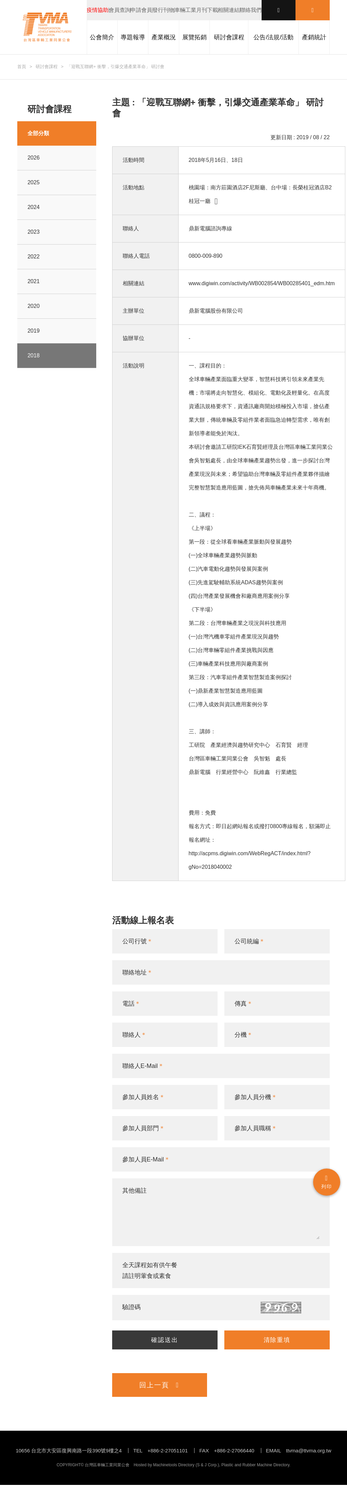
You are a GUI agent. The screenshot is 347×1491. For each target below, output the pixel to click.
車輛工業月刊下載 (196, 10)
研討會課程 (47, 66)
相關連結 (229, 10)
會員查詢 (119, 10)
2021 (33, 281)
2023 (33, 232)
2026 (33, 158)
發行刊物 (163, 10)
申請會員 (141, 10)
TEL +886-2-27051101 (160, 1457)
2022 (33, 256)
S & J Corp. (207, 1471)
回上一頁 (159, 1390)
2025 (33, 182)
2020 (33, 306)
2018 (33, 355)
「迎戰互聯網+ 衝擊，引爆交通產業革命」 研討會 (115, 66)
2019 (33, 331)
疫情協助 (97, 10)
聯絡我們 (251, 10)
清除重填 (277, 1342)
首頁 (21, 66)
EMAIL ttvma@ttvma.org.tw (298, 1457)
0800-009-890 (206, 256)
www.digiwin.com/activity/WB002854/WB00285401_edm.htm (262, 283)
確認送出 (165, 1342)
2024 (33, 207)
